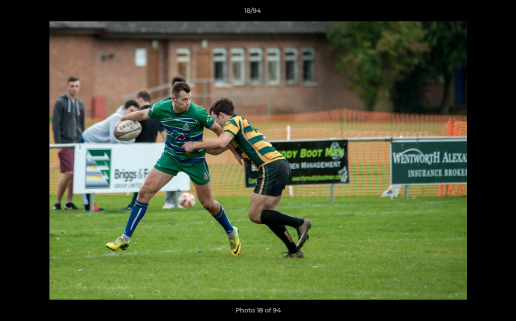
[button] (478, 13)
